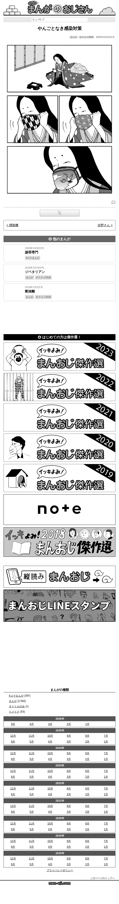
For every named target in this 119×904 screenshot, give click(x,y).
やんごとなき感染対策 (60, 28)
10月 (50, 735)
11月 (31, 735)
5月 (13, 724)
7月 (106, 735)
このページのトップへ (102, 878)
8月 (87, 735)
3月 (50, 724)
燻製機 (13, 225)
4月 (32, 724)
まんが (13, 701)
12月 (13, 735)
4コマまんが (16, 695)
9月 (69, 735)
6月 (13, 741)
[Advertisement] (59, 317)
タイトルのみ (17, 706)
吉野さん (104, 225)
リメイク (14, 711)
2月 (69, 724)
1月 (87, 724)
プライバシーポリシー (60, 870)
